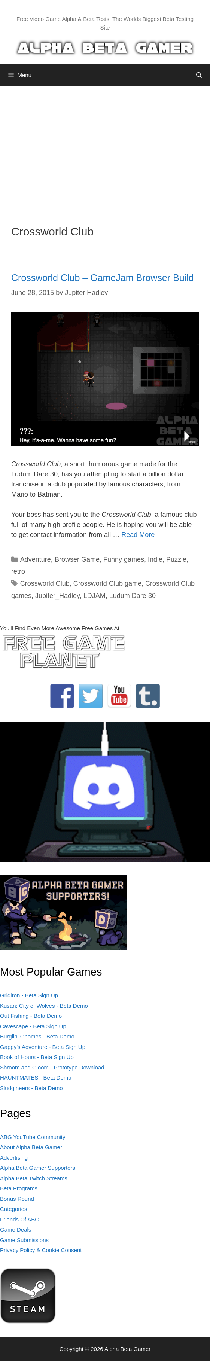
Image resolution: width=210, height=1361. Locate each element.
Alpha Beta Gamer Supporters (37, 1168)
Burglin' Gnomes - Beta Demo (37, 1036)
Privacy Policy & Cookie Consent (41, 1250)
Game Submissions (24, 1240)
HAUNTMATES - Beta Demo (35, 1077)
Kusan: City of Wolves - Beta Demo (44, 1006)
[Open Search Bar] (199, 75)
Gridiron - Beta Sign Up (29, 995)
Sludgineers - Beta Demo (31, 1088)
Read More (138, 534)
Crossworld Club (45, 583)
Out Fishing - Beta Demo (31, 1016)
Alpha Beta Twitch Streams (33, 1178)
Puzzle (176, 559)
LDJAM (94, 595)
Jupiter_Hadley (57, 595)
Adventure (35, 559)
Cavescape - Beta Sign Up (33, 1026)
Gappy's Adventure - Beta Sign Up (42, 1047)
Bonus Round (17, 1199)
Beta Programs (18, 1188)
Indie (155, 559)
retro (18, 571)
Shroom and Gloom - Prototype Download (52, 1067)
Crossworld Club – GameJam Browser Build (102, 277)
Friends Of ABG (19, 1219)
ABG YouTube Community (33, 1137)
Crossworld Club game (107, 583)
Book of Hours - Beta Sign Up (37, 1057)
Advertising (14, 1157)
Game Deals (15, 1229)
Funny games (123, 559)
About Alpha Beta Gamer (31, 1147)
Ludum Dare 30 (132, 595)
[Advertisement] (105, 150)
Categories (13, 1209)
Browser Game (77, 559)
